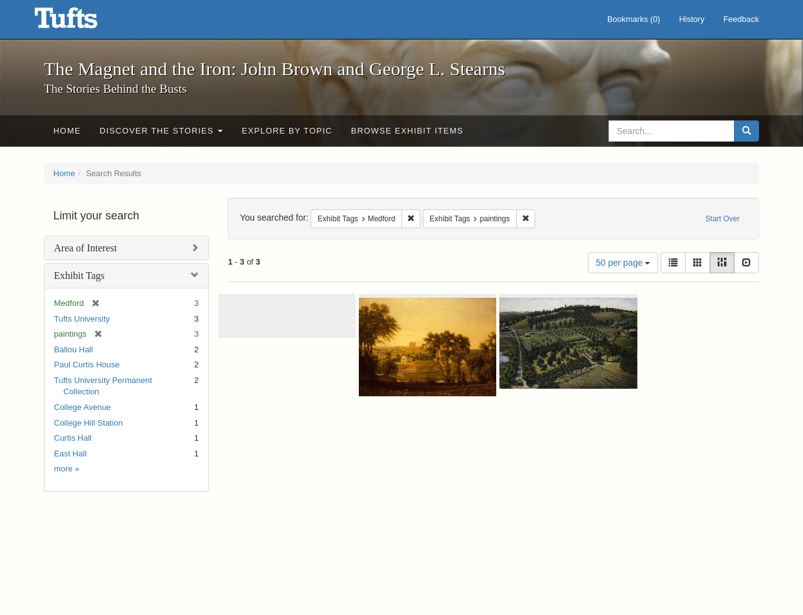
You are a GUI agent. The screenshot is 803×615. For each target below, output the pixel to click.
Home (67, 130)
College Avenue (82, 407)
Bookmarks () (634, 19)
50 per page (623, 263)
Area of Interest (85, 248)
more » (66, 468)
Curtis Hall (73, 438)
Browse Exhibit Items (407, 130)
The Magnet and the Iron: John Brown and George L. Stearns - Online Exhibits (82, 22)
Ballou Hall (73, 349)
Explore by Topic (287, 130)
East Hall (70, 453)
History (691, 19)
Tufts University (82, 318)
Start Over (722, 218)
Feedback (741, 19)
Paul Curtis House (87, 364)
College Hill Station (88, 423)
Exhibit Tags (79, 275)
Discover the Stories (161, 130)
